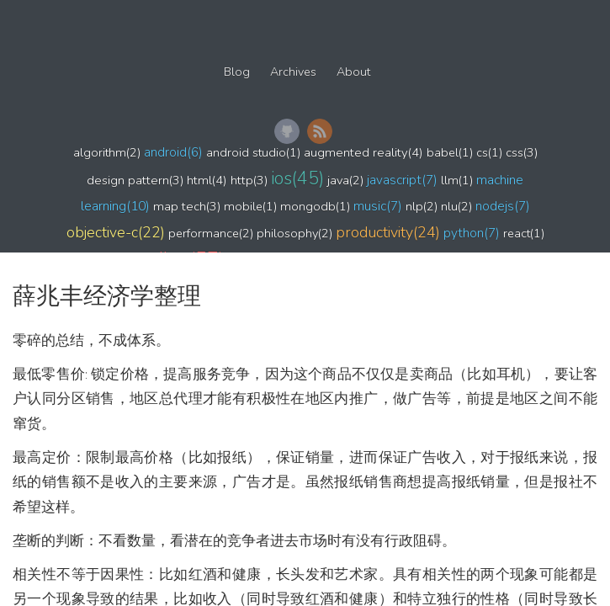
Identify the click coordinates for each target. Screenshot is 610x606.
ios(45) (297, 178)
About (353, 72)
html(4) (207, 180)
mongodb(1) (315, 206)
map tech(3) (186, 206)
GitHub (287, 131)
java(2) (345, 180)
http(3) (249, 180)
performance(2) (210, 233)
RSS (319, 131)
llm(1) (457, 180)
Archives (293, 72)
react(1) (523, 233)
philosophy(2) (294, 233)
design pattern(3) (135, 180)
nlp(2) (422, 206)
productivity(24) (388, 232)
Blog (237, 72)
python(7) (471, 233)
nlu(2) (456, 206)
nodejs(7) (502, 206)
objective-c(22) (115, 232)
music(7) (377, 206)
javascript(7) (402, 180)
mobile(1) (250, 206)
